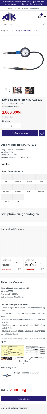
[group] (23, 60)
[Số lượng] (12, 125)
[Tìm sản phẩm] (23, 24)
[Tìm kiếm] (44, 24)
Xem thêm (5, 164)
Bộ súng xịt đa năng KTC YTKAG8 (33, 264)
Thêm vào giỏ (20, 133)
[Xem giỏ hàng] (39, 16)
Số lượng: (6, 121)
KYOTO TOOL (7, 260)
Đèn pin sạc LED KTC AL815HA (10, 264)
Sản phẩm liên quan (12, 228)
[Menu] (45, 16)
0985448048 (34, 8)
